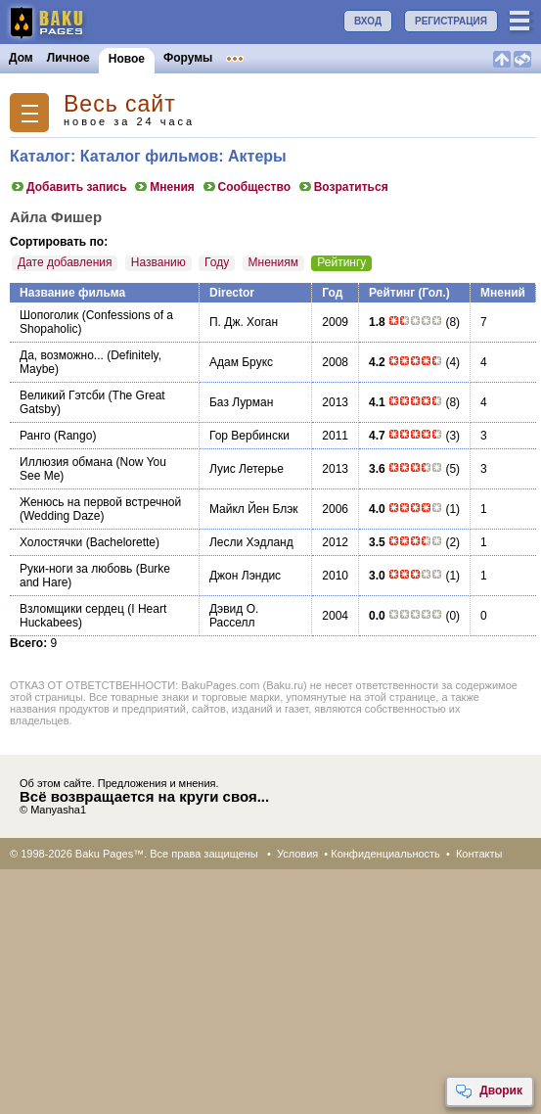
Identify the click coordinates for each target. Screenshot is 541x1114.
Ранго (35, 435)
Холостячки (51, 542)
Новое (127, 59)
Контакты (479, 853)
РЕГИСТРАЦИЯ (451, 21)
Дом (21, 58)
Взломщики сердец (72, 609)
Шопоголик (49, 315)
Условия (297, 853)
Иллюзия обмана (66, 462)
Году (216, 262)
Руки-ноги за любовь (76, 569)
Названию (158, 262)
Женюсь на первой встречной (100, 502)
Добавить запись (68, 187)
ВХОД (368, 21)
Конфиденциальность (385, 853)
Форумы (187, 58)
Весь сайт (120, 104)
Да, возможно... (62, 355)
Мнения (164, 187)
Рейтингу (341, 262)
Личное (68, 58)
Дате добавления (65, 262)
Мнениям (273, 262)
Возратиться (342, 187)
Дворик (488, 1091)
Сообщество (246, 187)
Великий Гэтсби (62, 395)
